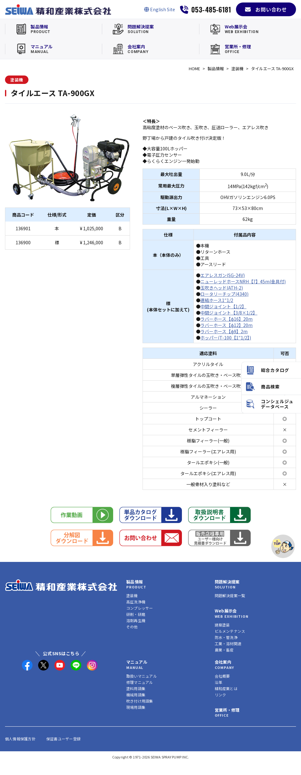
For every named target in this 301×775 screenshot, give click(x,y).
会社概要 (222, 676)
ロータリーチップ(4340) (224, 294)
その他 (132, 626)
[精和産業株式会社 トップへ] (61, 585)
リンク (220, 694)
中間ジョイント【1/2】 (223, 306)
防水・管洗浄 (226, 637)
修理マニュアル (139, 682)
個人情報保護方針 (20, 738)
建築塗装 (222, 624)
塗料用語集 (135, 688)
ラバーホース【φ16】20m (226, 319)
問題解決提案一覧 (230, 595)
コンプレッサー (139, 608)
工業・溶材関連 (228, 643)
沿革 (218, 682)
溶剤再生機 (135, 620)
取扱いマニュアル (141, 676)
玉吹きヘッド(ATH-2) (221, 288)
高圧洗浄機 (135, 601)
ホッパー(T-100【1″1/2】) (225, 337)
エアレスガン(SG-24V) (222, 275)
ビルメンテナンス (230, 631)
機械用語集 (135, 694)
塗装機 (237, 68)
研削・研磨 (135, 614)
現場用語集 (135, 707)
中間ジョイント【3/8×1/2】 (228, 313)
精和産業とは (226, 688)
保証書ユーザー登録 (63, 738)
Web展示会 (226, 611)
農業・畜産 (224, 649)
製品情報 (216, 68)
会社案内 (223, 662)
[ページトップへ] (283, 546)
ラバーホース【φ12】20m (226, 325)
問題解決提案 (227, 582)
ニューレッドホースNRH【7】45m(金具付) (243, 281)
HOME (194, 68)
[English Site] (159, 9)
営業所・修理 (227, 710)
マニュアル (136, 662)
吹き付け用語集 (139, 701)
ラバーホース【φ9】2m (224, 331)
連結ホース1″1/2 (216, 300)
